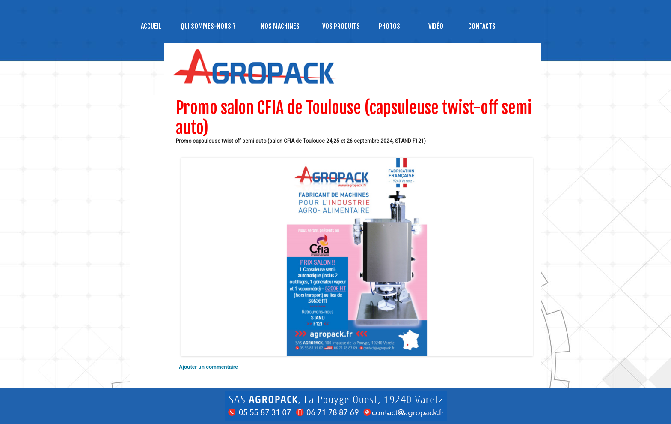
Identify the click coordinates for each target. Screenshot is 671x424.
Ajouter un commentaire (208, 367)
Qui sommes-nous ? (208, 26)
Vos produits (341, 26)
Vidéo (435, 26)
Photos (389, 26)
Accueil (151, 26)
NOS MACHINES (280, 26)
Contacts (482, 26)
